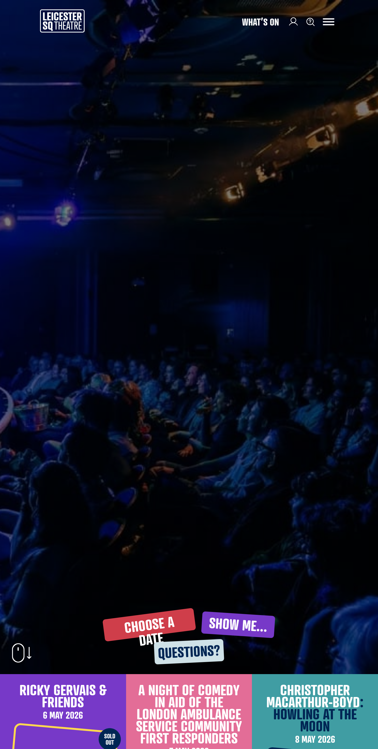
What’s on (260, 22)
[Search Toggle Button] (310, 22)
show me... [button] (238, 624)
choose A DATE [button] (149, 627)
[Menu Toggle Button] (332, 22)
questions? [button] (188, 651)
